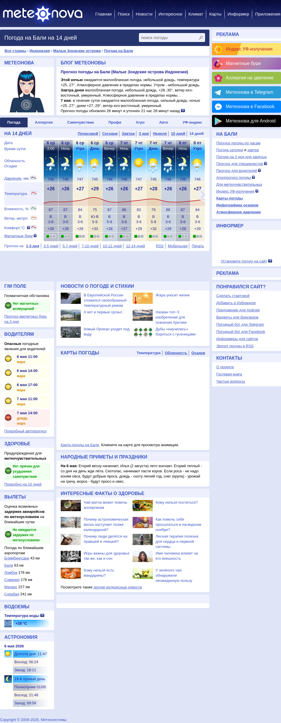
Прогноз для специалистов (239, 164)
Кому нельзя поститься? (177, 502)
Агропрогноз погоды (233, 177)
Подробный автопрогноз (25, 431)
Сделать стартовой (232, 296)
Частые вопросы (230, 381)
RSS (160, 246)
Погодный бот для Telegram (240, 324)
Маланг (10, 587)
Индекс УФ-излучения (249, 49)
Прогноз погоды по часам (238, 143)
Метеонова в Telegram (249, 92)
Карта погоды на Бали (80, 445)
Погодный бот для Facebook (240, 331)
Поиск (124, 13)
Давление (12, 178)
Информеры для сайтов (237, 339)
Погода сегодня (229, 150)
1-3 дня (32, 246)
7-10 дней (90, 246)
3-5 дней (50, 246)
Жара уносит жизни (173, 295)
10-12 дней (112, 246)
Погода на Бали (118, 51)
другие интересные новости (117, 587)
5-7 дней (69, 246)
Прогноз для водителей (236, 170)
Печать (198, 246)
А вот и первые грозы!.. (104, 312)
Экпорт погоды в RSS (234, 346)
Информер (238, 13)
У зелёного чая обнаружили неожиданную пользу (174, 575)
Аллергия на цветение (250, 77)
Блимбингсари (16, 558)
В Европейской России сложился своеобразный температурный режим (105, 300)
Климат (195, 13)
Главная (103, 13)
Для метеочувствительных (239, 184)
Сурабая (11, 594)
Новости (144, 13)
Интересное (170, 13)
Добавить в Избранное (236, 303)
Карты (215, 13)
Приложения (267, 13)
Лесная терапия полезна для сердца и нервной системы (177, 541)
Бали (8, 565)
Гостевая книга (229, 374)
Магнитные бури (18, 236)
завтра (253, 150)
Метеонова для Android (251, 120)
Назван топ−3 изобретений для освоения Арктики (171, 317)
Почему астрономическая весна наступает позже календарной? (106, 524)
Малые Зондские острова (77, 51)
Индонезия (40, 51)
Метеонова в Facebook (250, 106)
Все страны (15, 51)
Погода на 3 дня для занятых (241, 157)
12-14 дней (135, 246)
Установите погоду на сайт (244, 261)
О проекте (225, 367)
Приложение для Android (238, 310)
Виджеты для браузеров (237, 317)
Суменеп (12, 580)
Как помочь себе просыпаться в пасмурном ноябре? (178, 524)
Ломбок (10, 572)
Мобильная (178, 246)
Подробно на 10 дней (22, 484)
